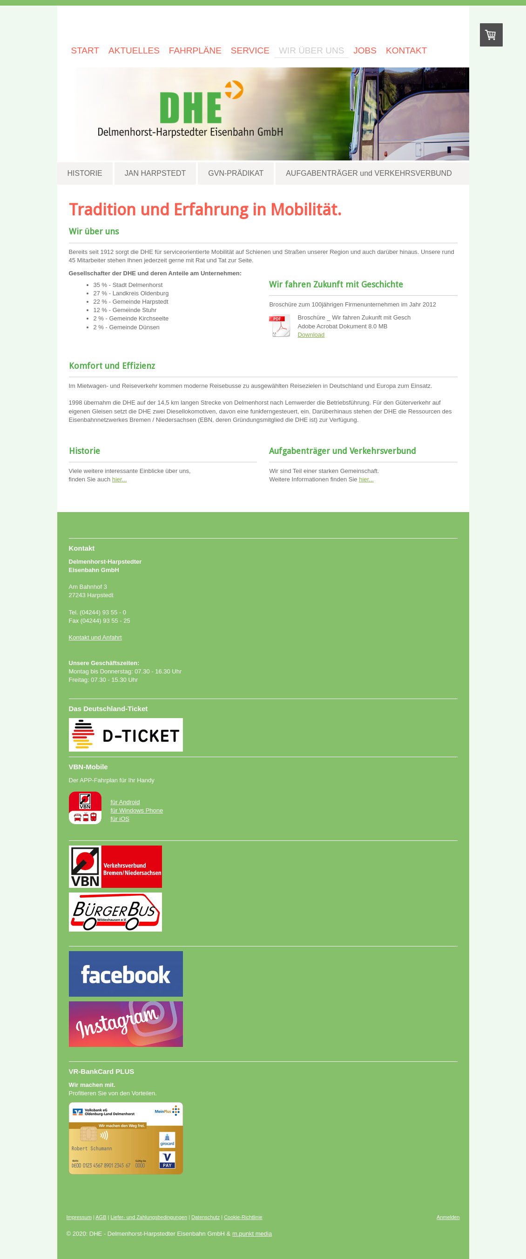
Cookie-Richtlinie (243, 1217)
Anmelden (448, 1217)
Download (310, 334)
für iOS (120, 818)
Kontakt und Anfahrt (95, 637)
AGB (100, 1217)
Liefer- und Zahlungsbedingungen (149, 1217)
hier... (119, 479)
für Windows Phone (137, 810)
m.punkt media (252, 1233)
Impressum (79, 1217)
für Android (125, 802)
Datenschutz (205, 1217)
